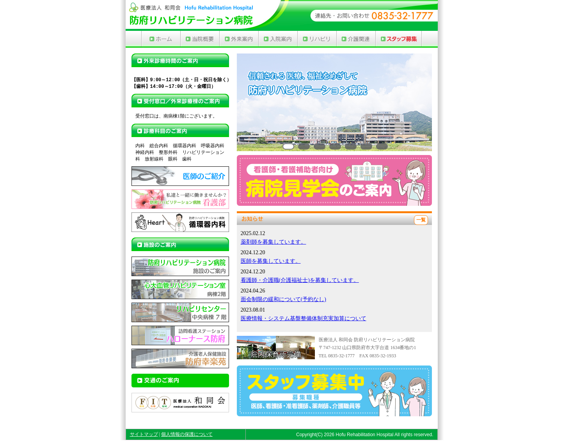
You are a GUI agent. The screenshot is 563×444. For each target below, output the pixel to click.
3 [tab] (319, 146)
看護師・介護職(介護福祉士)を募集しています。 (300, 280)
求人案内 (398, 39)
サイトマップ (144, 434)
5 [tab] (351, 146)
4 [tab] (335, 146)
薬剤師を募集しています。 (273, 242)
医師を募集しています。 (271, 261)
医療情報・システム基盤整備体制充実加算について (303, 318)
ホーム (160, 39)
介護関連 (355, 39)
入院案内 (277, 39)
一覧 (421, 220)
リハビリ (316, 39)
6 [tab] (366, 146)
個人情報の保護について (187, 434)
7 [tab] (382, 146)
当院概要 (199, 39)
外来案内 (238, 39)
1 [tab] (288, 146)
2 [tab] (304, 146)
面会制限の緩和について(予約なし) (283, 299)
